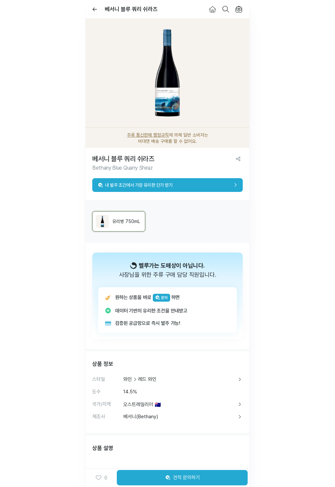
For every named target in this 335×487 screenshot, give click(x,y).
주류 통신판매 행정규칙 (148, 135)
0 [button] (101, 478)
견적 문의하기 (182, 478)
